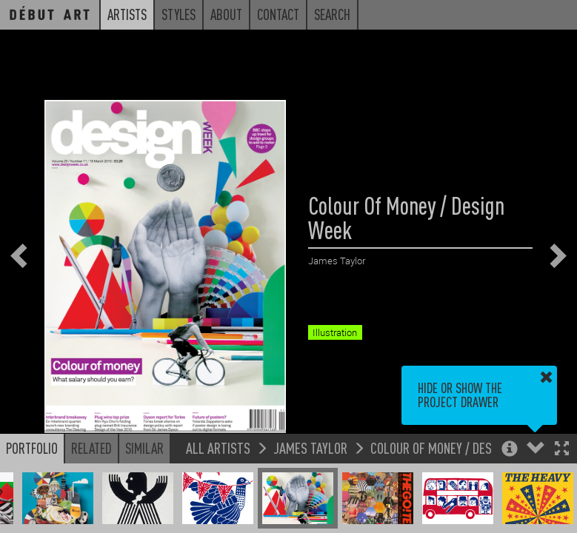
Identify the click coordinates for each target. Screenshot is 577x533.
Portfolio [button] (32, 447)
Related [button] (91, 447)
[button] (562, 449)
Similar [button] (144, 447)
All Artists (218, 447)
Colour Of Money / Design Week (455, 447)
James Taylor (310, 447)
